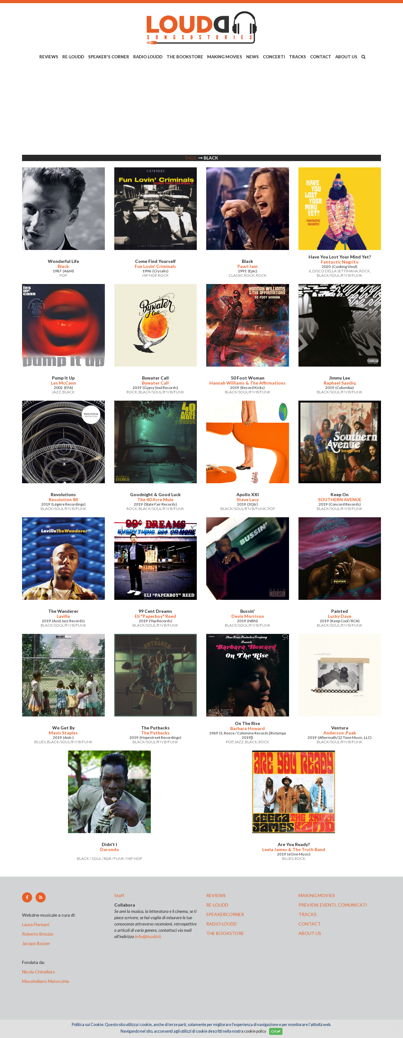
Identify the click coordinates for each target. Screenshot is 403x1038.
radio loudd (221, 923)
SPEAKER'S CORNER (108, 56)
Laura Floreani (36, 924)
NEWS (252, 56)
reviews (216, 895)
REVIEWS (48, 56)
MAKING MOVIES (224, 56)
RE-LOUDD (73, 56)
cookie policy (255, 1031)
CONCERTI (274, 56)
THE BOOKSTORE (185, 56)
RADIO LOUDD (147, 56)
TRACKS (297, 56)
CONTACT (320, 56)
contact (309, 923)
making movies (316, 895)
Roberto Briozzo (38, 934)
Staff (119, 895)
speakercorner (225, 914)
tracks (307, 914)
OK (276, 1031)
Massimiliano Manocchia (45, 981)
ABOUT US (346, 56)
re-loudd (217, 905)
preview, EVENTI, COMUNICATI (332, 905)
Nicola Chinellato (38, 971)
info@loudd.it (148, 936)
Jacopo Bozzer (36, 943)
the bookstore (225, 933)
